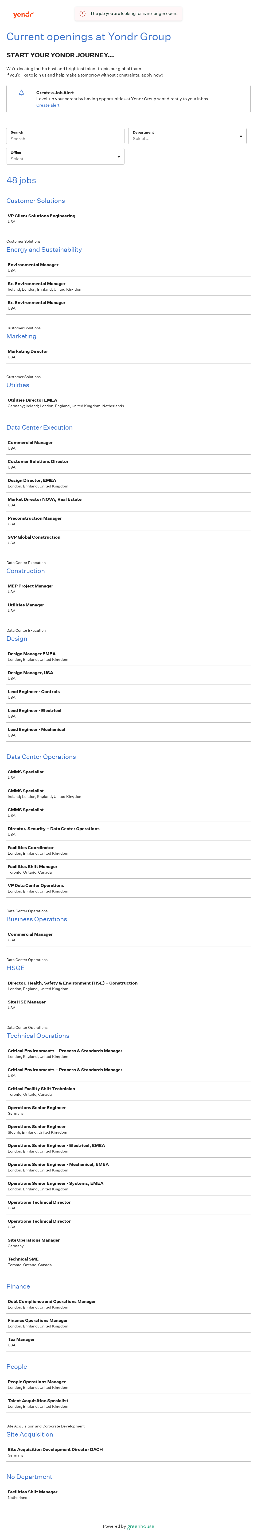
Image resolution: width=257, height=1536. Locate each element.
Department (143, 132)
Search (17, 132)
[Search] (65, 139)
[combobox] (133, 139)
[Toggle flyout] (241, 136)
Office (16, 152)
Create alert (48, 105)
